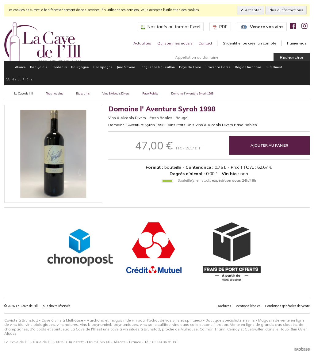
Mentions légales (248, 306)
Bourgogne (80, 67)
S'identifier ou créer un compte (249, 43)
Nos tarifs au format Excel (170, 26)
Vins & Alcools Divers (115, 93)
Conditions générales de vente (287, 306)
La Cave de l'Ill (23, 93)
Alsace (20, 67)
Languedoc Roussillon (157, 67)
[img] (293, 25)
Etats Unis (83, 93)
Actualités (142, 43)
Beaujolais (38, 67)
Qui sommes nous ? (174, 43)
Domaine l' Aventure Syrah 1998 (192, 93)
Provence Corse (218, 67)
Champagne (103, 67)
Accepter (253, 10)
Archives (224, 306)
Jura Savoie (126, 67)
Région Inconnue (248, 67)
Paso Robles (150, 93)
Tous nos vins (54, 93)
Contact (205, 43)
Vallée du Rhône (19, 79)
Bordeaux (59, 67)
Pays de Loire (190, 67)
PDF (220, 26)
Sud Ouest (274, 67)
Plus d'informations (286, 10)
